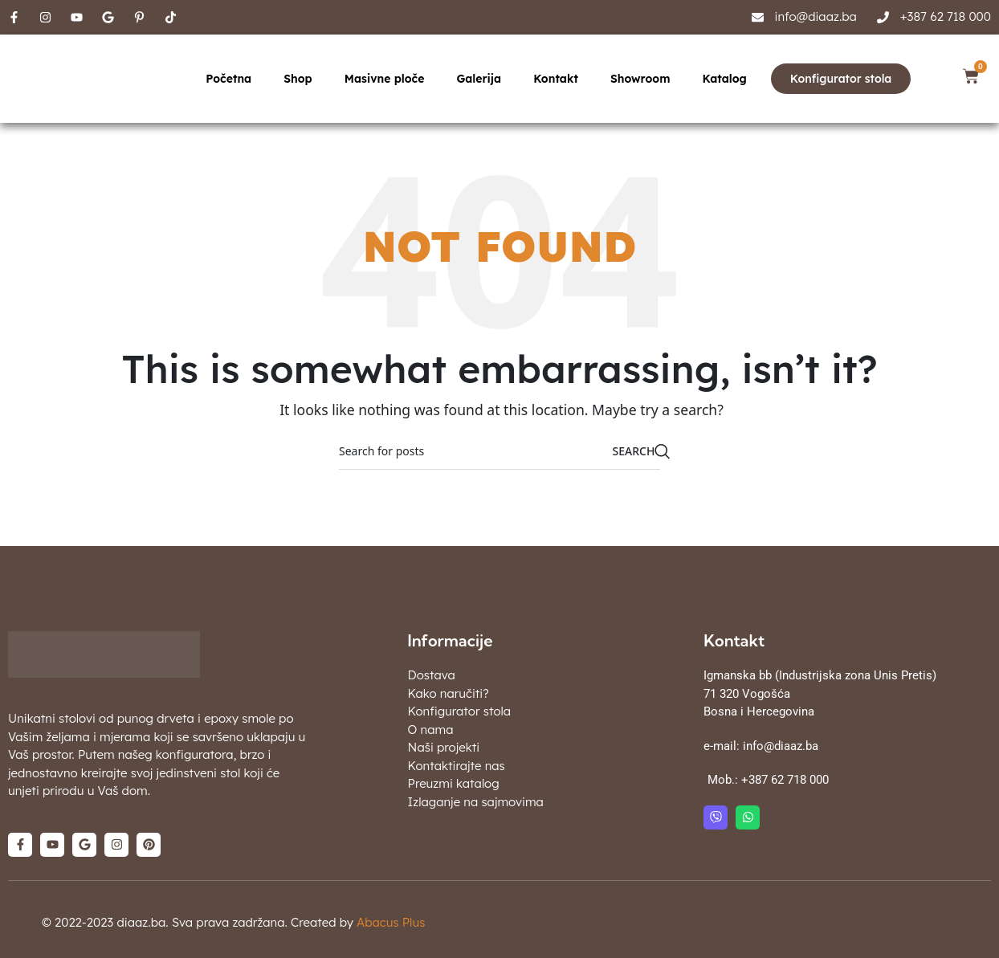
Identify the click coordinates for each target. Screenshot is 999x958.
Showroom (640, 78)
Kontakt (555, 78)
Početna (228, 78)
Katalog (724, 78)
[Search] (499, 451)
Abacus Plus (391, 922)
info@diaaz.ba (780, 746)
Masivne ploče (385, 78)
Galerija (478, 78)
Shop (297, 78)
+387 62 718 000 (785, 780)
